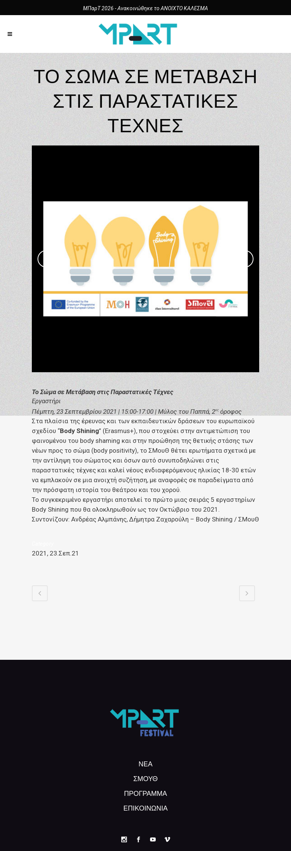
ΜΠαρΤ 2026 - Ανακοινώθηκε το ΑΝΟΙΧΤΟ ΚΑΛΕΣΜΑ (145, 8)
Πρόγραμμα (145, 793)
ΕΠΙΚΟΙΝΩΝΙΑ (146, 807)
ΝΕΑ (145, 763)
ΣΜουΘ (145, 778)
